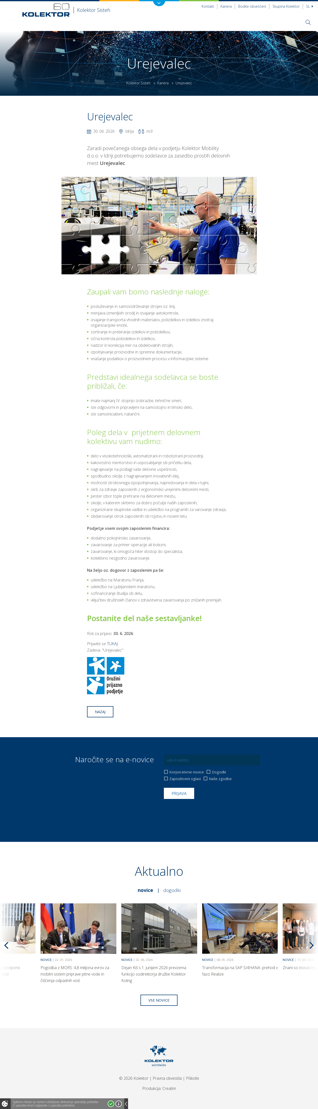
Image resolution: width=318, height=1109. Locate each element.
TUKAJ (112, 643)
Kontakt (208, 6)
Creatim (169, 1088)
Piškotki (192, 1078)
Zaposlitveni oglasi (185, 778)
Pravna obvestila (167, 1078)
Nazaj (100, 711)
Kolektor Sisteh (138, 83)
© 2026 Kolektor (133, 1078)
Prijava (179, 793)
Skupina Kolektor (286, 6)
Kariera (226, 6)
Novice (145, 890)
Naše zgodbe (220, 778)
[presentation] (201, 811)
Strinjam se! (111, 1104)
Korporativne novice (186, 772)
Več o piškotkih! (118, 1104)
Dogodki (219, 772)
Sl (309, 6)
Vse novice (159, 1000)
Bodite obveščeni (252, 6)
